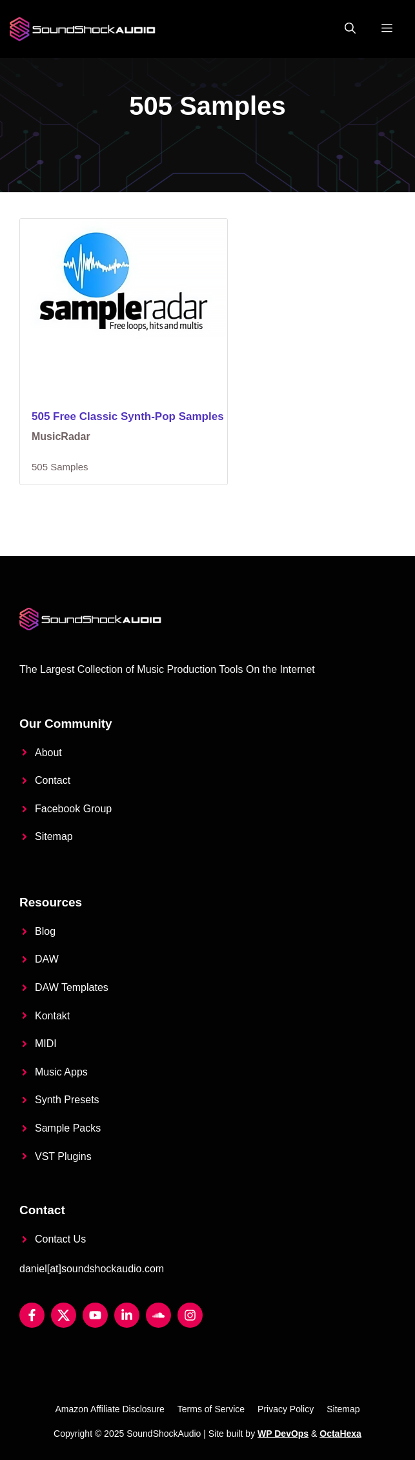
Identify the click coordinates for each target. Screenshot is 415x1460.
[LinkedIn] (126, 1315)
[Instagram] (190, 1315)
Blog (45, 931)
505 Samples (60, 466)
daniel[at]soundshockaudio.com (91, 1268)
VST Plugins (63, 1156)
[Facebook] (32, 1315)
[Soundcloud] (158, 1315)
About (48, 752)
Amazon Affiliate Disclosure (109, 1409)
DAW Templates (71, 987)
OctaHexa (340, 1433)
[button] (350, 29)
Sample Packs (68, 1128)
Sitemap (54, 836)
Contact (52, 780)
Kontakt (52, 1015)
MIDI (46, 1043)
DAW (47, 959)
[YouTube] (95, 1315)
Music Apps (61, 1071)
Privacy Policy (286, 1409)
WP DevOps (283, 1433)
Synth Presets (67, 1099)
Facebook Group (73, 808)
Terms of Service (211, 1409)
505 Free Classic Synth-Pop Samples (128, 416)
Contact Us (60, 1239)
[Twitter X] (63, 1315)
